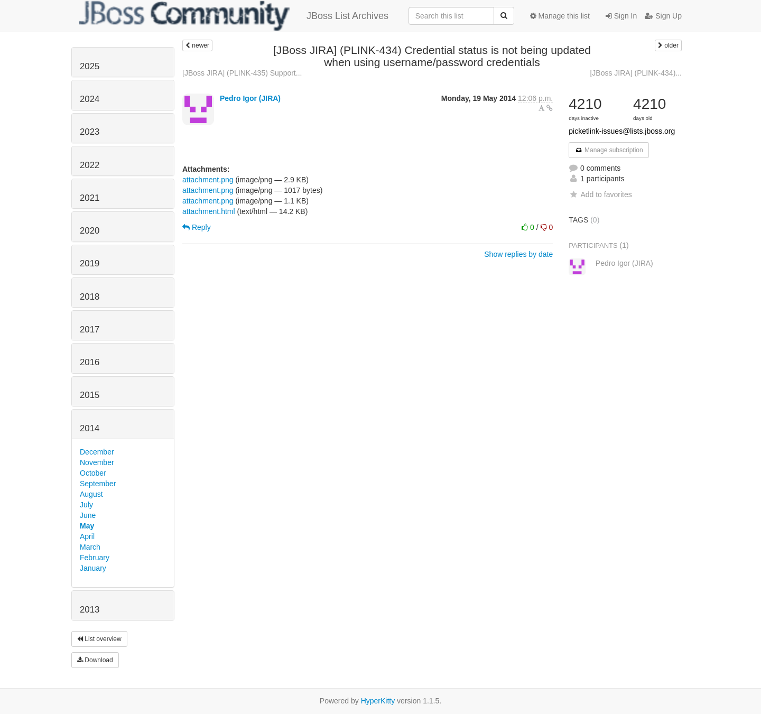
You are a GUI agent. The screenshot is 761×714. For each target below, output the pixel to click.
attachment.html (208, 211)
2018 (89, 297)
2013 (89, 610)
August (91, 494)
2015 (89, 395)
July (86, 504)
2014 (89, 428)
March (90, 547)
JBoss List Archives (233, 16)
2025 (89, 66)
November (97, 462)
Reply (196, 227)
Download (95, 660)
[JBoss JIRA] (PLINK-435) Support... (242, 73)
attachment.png (208, 179)
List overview (99, 639)
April (87, 536)
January (93, 568)
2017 (89, 329)
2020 (89, 231)
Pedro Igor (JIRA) (250, 98)
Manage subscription (608, 150)
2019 (89, 263)
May (87, 526)
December (97, 452)
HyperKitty (378, 701)
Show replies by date (518, 254)
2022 (89, 165)
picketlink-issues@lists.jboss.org (622, 131)
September (98, 483)
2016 (89, 362)
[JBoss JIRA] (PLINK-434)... (636, 73)
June (88, 515)
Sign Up (663, 16)
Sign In (621, 16)
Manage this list (560, 16)
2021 (89, 198)
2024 (89, 99)
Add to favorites (600, 194)
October (93, 473)
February (94, 557)
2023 (89, 132)
